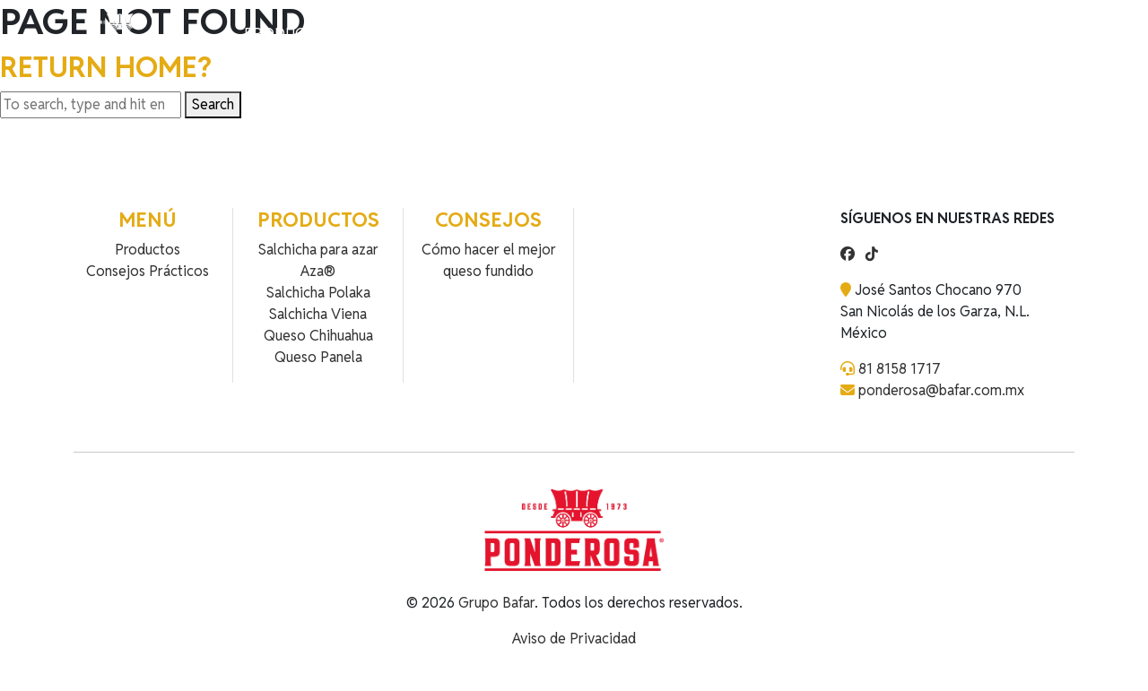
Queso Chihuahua (318, 335)
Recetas (374, 33)
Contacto (453, 33)
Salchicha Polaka (318, 292)
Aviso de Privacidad (574, 638)
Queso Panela (318, 357)
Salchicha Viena (318, 314)
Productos (288, 33)
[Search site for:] (90, 104)
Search (213, 104)
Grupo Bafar (496, 602)
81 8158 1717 (899, 368)
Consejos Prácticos (147, 271)
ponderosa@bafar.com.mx (941, 390)
